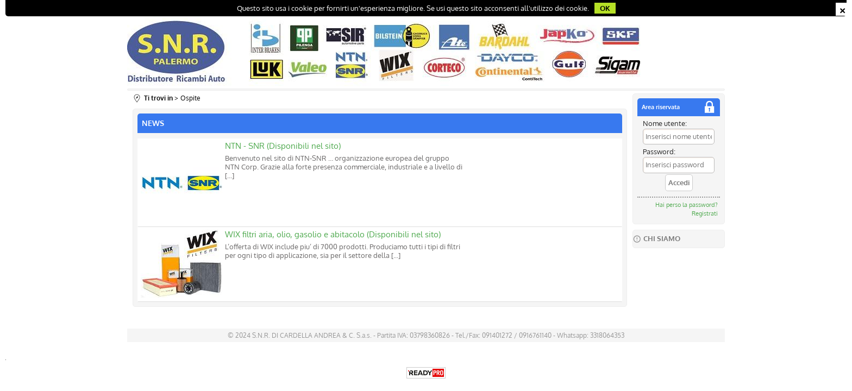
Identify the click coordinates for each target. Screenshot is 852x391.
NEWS (153, 123)
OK (605, 8)
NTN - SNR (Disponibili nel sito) (283, 146)
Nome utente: (665, 123)
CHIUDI (842, 9)
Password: (659, 151)
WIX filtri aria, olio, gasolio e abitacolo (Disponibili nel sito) (333, 234)
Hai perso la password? (686, 205)
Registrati (705, 213)
